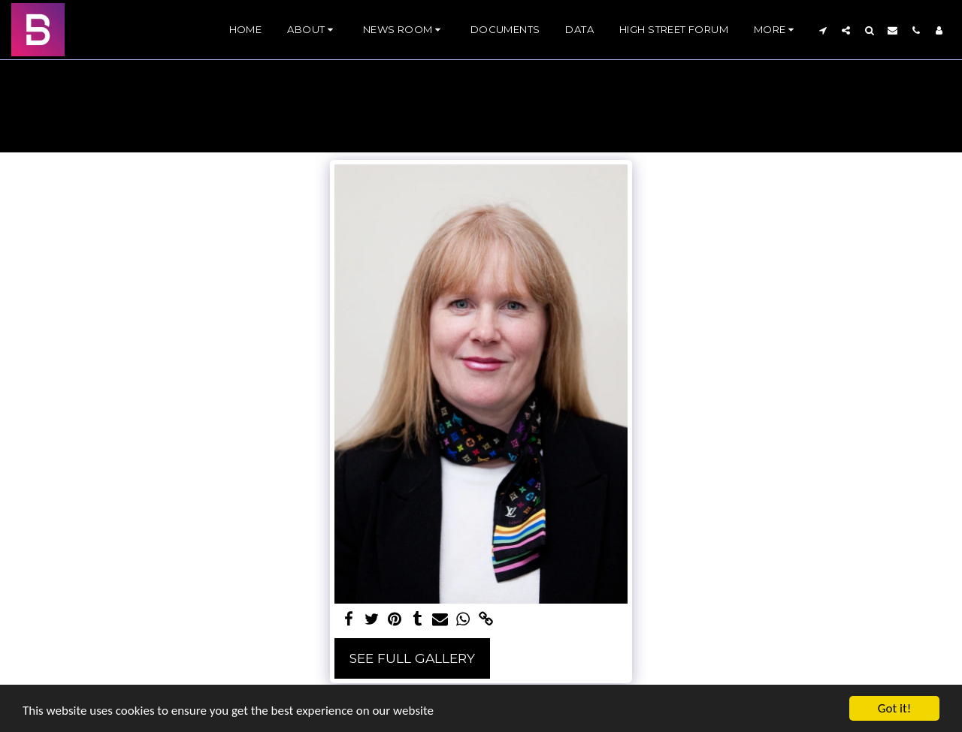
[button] (312, 30)
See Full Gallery (412, 658)
